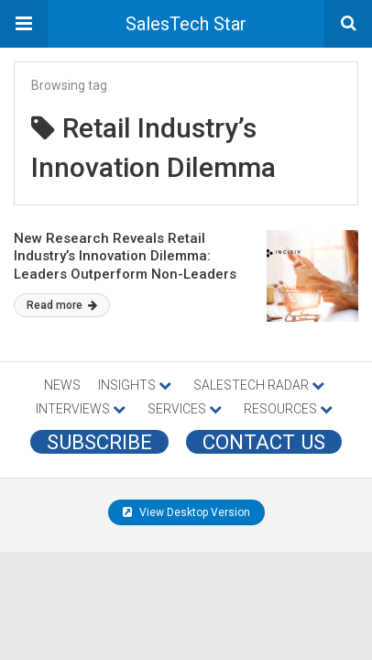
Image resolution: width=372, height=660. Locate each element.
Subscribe (99, 442)
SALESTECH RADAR (258, 385)
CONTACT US (263, 442)
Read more (62, 305)
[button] (24, 24)
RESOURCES (288, 409)
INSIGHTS (134, 385)
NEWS (62, 385)
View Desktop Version (186, 512)
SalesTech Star (186, 24)
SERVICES (185, 409)
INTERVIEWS (81, 409)
